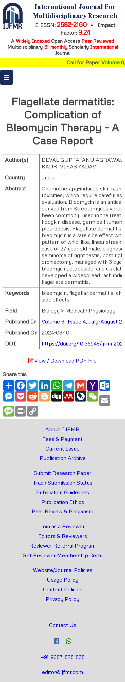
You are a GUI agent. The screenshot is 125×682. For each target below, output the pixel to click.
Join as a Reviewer (62, 526)
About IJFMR (62, 429)
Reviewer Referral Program (62, 545)
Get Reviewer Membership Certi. (62, 555)
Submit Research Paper (62, 473)
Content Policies (62, 589)
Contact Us (62, 625)
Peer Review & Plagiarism (62, 511)
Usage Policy (62, 579)
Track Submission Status (62, 482)
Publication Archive (63, 458)
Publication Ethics (62, 502)
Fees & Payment (62, 439)
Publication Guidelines (62, 492)
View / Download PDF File (62, 360)
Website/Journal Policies (62, 570)
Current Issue (62, 448)
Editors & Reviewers (62, 536)
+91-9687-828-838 (63, 657)
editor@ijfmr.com (62, 672)
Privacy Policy (62, 599)
